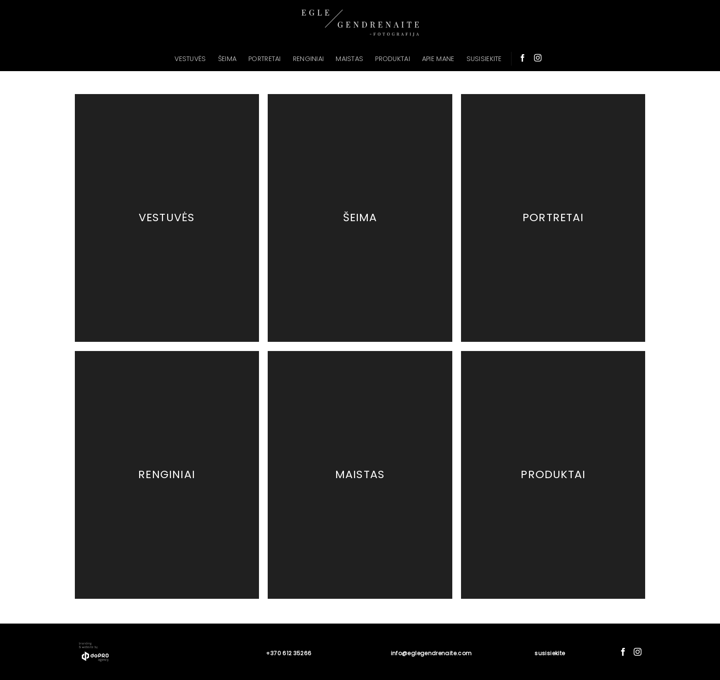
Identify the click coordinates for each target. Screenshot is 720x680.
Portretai (553, 217)
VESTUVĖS (190, 58)
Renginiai (166, 474)
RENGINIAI (308, 58)
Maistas (360, 474)
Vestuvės (167, 217)
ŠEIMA (227, 58)
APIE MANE (438, 58)
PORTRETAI (264, 58)
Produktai (553, 474)
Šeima (360, 217)
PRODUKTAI (392, 58)
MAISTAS (349, 58)
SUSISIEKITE (484, 58)
